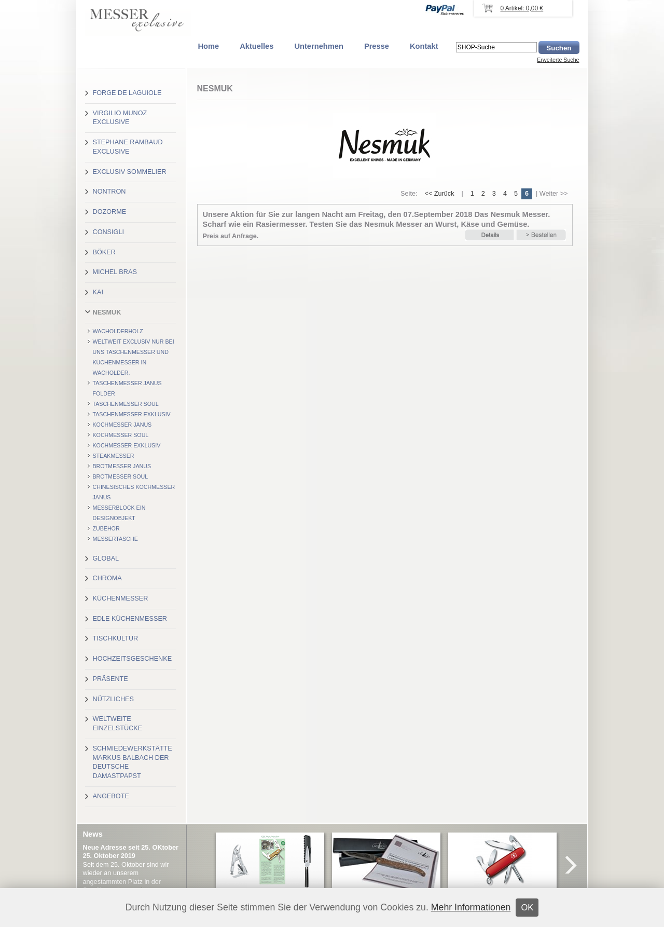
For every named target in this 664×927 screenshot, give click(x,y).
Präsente (110, 679)
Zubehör (106, 528)
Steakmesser (113, 456)
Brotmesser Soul (120, 476)
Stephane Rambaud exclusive (128, 147)
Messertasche (115, 539)
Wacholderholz (118, 331)
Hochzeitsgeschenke (132, 658)
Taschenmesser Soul (126, 404)
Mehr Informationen (471, 907)
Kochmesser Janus (122, 424)
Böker (104, 252)
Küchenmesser (120, 598)
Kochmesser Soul (121, 435)
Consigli (108, 232)
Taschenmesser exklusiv (132, 414)
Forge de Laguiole (127, 93)
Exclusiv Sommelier (130, 171)
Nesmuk (107, 312)
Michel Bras (115, 272)
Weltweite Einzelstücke (118, 723)
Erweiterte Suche (558, 60)
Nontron (109, 191)
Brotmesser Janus (122, 466)
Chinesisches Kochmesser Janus (134, 492)
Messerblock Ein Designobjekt (119, 513)
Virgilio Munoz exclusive (120, 118)
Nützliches (113, 699)
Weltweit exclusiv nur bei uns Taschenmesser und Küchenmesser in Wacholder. (133, 357)
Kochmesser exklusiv (127, 445)
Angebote (111, 796)
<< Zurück (439, 193)
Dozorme (110, 211)
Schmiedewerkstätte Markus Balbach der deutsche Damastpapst (132, 762)
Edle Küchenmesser (130, 618)
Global (106, 558)
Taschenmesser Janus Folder (127, 388)
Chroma (107, 578)
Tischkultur (116, 638)
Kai (98, 292)
